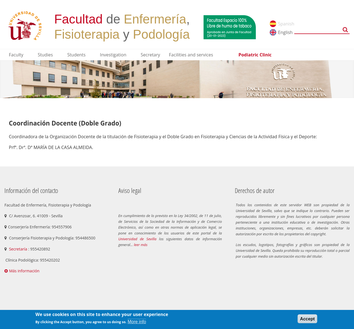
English (285, 32)
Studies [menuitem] (45, 55)
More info (136, 321)
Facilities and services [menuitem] (191, 55)
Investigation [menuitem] (113, 55)
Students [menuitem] (76, 55)
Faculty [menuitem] (16, 55)
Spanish (286, 24)
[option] (177, 79)
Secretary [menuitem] (150, 55)
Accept (307, 319)
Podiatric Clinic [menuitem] (255, 55)
